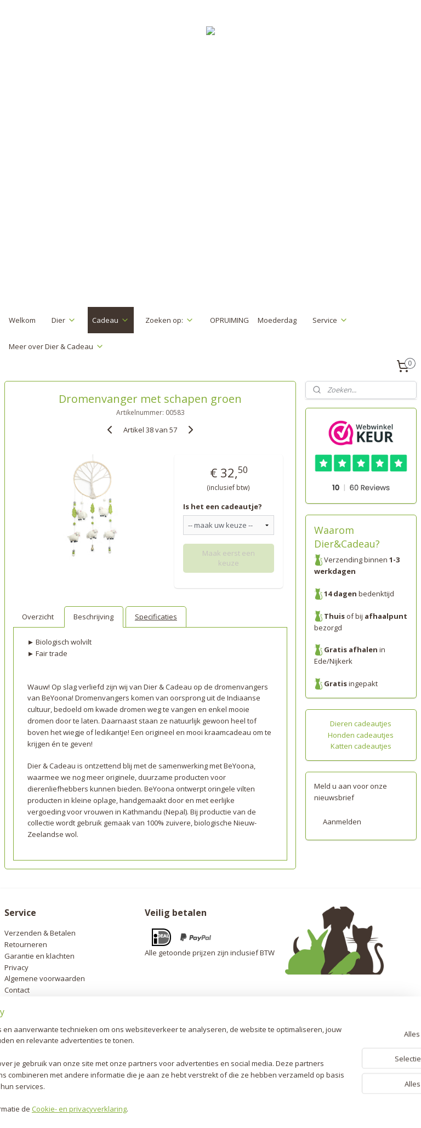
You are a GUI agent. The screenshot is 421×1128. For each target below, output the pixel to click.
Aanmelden (342, 822)
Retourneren (25, 944)
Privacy (16, 967)
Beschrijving (93, 617)
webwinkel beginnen (235, 1108)
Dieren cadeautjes (360, 723)
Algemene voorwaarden (44, 978)
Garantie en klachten (39, 956)
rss (193, 1108)
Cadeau (110, 320)
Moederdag (277, 320)
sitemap (170, 1108)
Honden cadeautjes (361, 735)
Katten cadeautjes (361, 746)
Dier (64, 320)
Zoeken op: (169, 320)
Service (330, 320)
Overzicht (38, 617)
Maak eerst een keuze (228, 558)
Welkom (22, 320)
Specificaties (156, 617)
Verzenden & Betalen (40, 933)
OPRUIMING (229, 320)
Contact (17, 990)
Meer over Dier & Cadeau (56, 346)
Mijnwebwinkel (331, 1108)
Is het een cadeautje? (222, 506)
